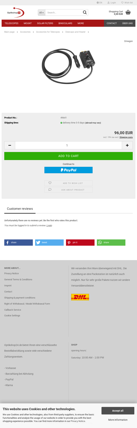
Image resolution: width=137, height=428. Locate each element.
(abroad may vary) (93, 123)
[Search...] (41, 12)
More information (118, 419)
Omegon (128, 41)
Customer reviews (20, 209)
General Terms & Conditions (18, 279)
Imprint (7, 285)
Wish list (127, 2)
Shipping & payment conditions (19, 297)
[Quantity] (68, 145)
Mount (28, 23)
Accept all (117, 410)
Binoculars (65, 23)
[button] (99, 2)
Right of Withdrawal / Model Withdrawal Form (27, 303)
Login (49, 225)
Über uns (127, 23)
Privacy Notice (78, 421)
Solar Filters (45, 23)
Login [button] (112, 2)
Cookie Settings (12, 315)
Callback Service (12, 309)
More (81, 23)
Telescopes (11, 23)
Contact (112, 23)
